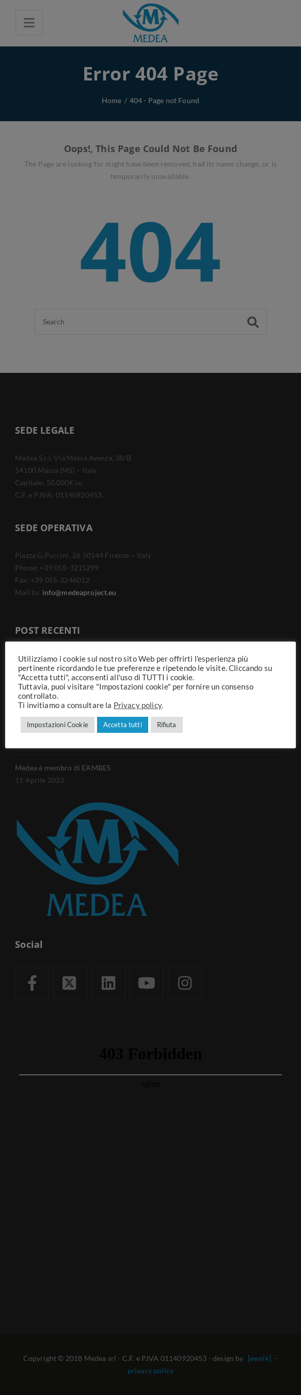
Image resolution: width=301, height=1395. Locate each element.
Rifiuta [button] (167, 724)
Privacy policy (138, 705)
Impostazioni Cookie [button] (57, 724)
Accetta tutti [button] (122, 724)
